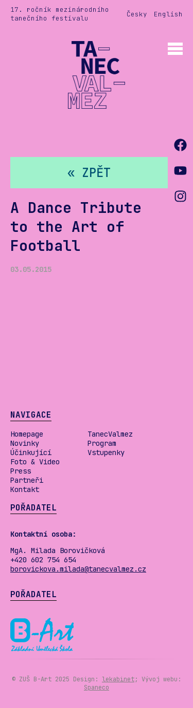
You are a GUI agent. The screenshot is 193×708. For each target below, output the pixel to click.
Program (101, 443)
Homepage (26, 434)
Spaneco (96, 687)
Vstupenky (106, 452)
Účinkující (30, 452)
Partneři (26, 480)
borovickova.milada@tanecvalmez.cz (78, 569)
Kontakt (24, 489)
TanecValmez (110, 434)
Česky (137, 14)
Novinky (24, 443)
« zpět (89, 173)
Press (20, 471)
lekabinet (118, 679)
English (168, 14)
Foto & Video (35, 461)
